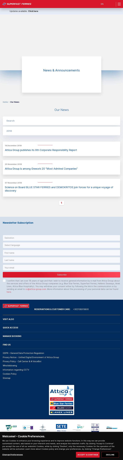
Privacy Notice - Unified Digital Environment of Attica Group (31, 357)
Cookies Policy (10, 374)
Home (5, 102)
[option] (61, 42)
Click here (33, 11)
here (9, 292)
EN (102, 4)
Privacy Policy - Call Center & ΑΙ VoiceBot (22, 361)
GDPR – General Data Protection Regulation (23, 353)
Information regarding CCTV (16, 370)
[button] (61, 131)
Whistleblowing (10, 365)
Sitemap (6, 378)
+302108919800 (81, 309)
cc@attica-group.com (35, 289)
